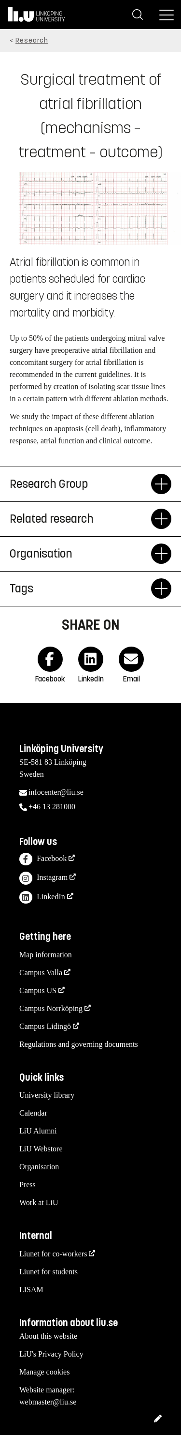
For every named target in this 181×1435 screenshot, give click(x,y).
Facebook (43, 859)
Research (31, 40)
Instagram (43, 878)
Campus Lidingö (45, 1026)
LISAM (31, 1289)
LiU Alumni (38, 1131)
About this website (48, 1336)
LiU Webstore (41, 1149)
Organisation (39, 1167)
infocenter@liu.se (56, 792)
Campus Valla (40, 972)
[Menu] (166, 14)
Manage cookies (44, 1372)
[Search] (137, 14)
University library (46, 1095)
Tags (80, 588)
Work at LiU (38, 1202)
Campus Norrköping (51, 1008)
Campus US (37, 990)
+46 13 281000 (51, 806)
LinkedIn (42, 897)
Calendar (33, 1113)
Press (27, 1184)
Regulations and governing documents (78, 1044)
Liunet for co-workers (53, 1254)
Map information (45, 955)
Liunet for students (48, 1272)
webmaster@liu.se (47, 1402)
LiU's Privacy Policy (51, 1354)
